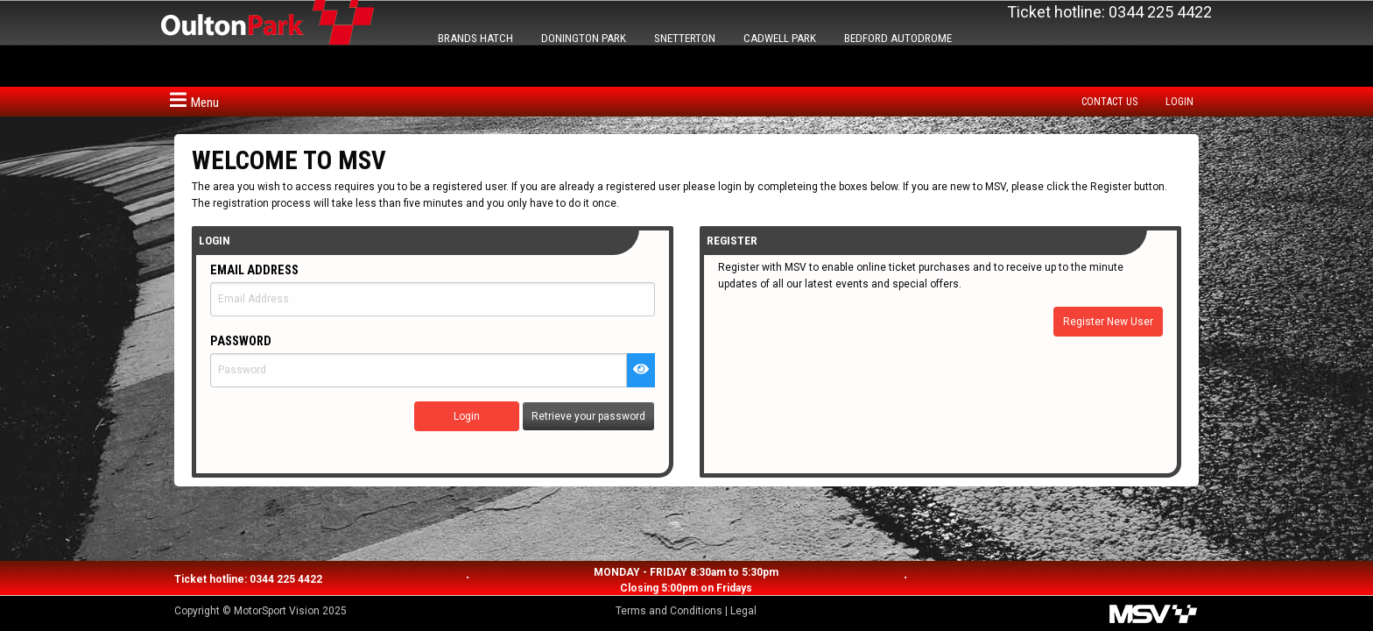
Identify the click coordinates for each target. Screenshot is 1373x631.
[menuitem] (1114, 102)
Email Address (254, 270)
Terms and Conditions (669, 611)
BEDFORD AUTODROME (898, 38)
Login (1179, 102)
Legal (743, 611)
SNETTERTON (684, 38)
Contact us (1109, 102)
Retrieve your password (588, 416)
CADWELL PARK (779, 38)
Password (240, 341)
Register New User (1108, 322)
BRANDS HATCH (475, 38)
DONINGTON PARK (583, 38)
